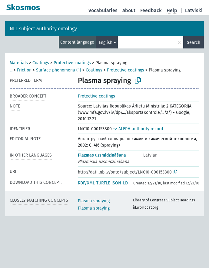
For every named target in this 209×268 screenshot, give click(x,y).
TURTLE (103, 183)
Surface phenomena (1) (58, 70)
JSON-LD (119, 183)
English (105, 42)
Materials (19, 62)
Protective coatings (72, 62)
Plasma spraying (94, 200)
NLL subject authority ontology (43, 28)
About (128, 10)
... (11, 70)
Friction (24, 70)
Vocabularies (103, 10)
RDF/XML (86, 183)
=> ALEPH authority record (138, 128)
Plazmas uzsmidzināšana (102, 155)
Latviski (194, 10)
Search (193, 42)
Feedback (151, 10)
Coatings (40, 62)
